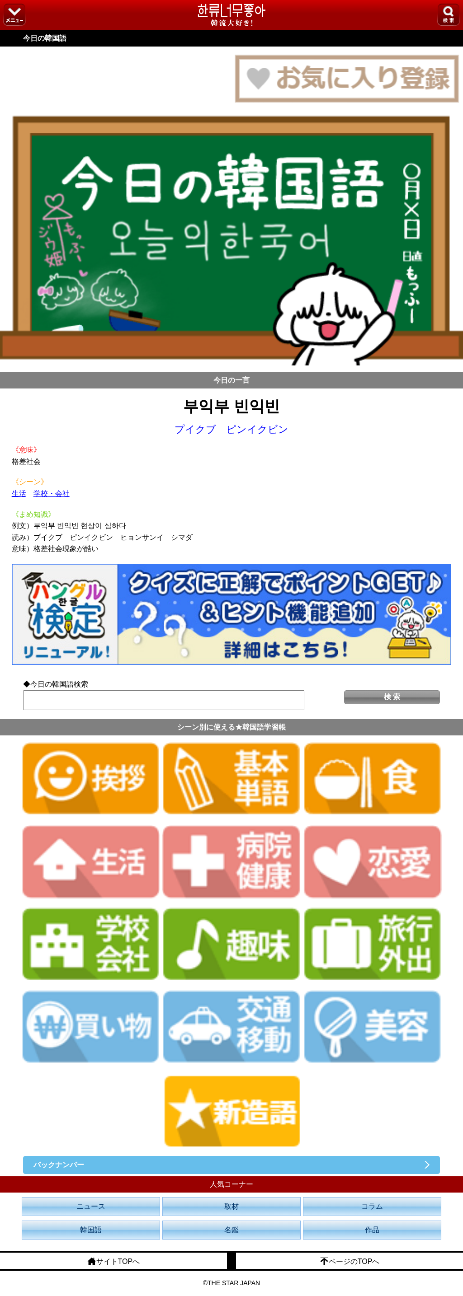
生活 (19, 493)
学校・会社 (51, 493)
